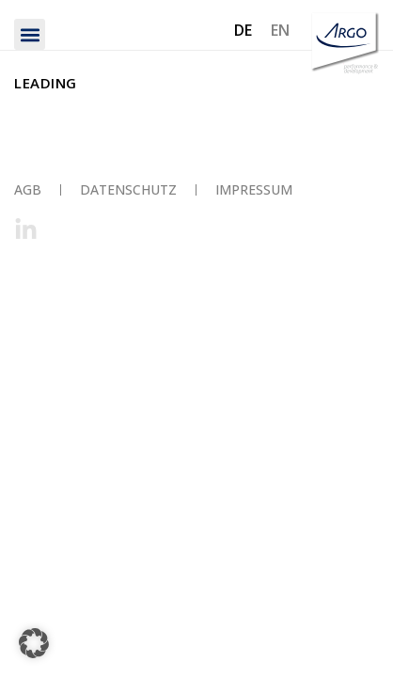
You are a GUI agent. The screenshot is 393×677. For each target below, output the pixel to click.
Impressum (253, 189)
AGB (27, 189)
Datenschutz (128, 189)
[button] (29, 34)
